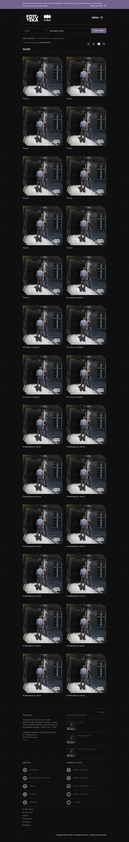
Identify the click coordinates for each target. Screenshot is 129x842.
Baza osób (27, 812)
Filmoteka (31, 770)
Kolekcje (25, 815)
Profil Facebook (77, 770)
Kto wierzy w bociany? (75, 297)
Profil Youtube (77, 794)
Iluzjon (29, 794)
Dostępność (26, 825)
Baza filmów (28, 809)
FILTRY (26, 49)
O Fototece (26, 822)
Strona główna (28, 38)
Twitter (73, 802)
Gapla (29, 786)
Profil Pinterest (77, 778)
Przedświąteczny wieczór (32, 447)
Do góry (102, 712)
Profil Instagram (78, 786)
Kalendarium (27, 819)
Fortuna (26, 98)
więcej (25, 740)
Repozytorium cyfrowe (37, 778)
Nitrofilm (30, 802)
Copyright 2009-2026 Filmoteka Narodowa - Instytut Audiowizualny (81, 835)
